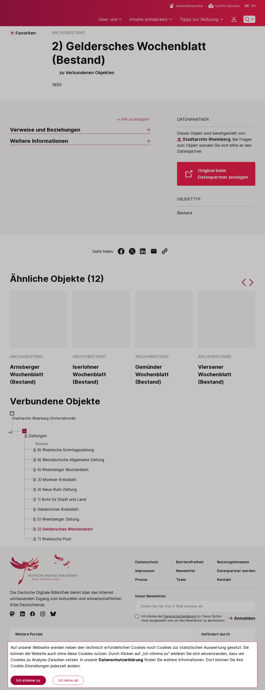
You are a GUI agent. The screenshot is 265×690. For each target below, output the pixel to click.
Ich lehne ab (68, 680)
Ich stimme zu (28, 680)
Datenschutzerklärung (121, 659)
